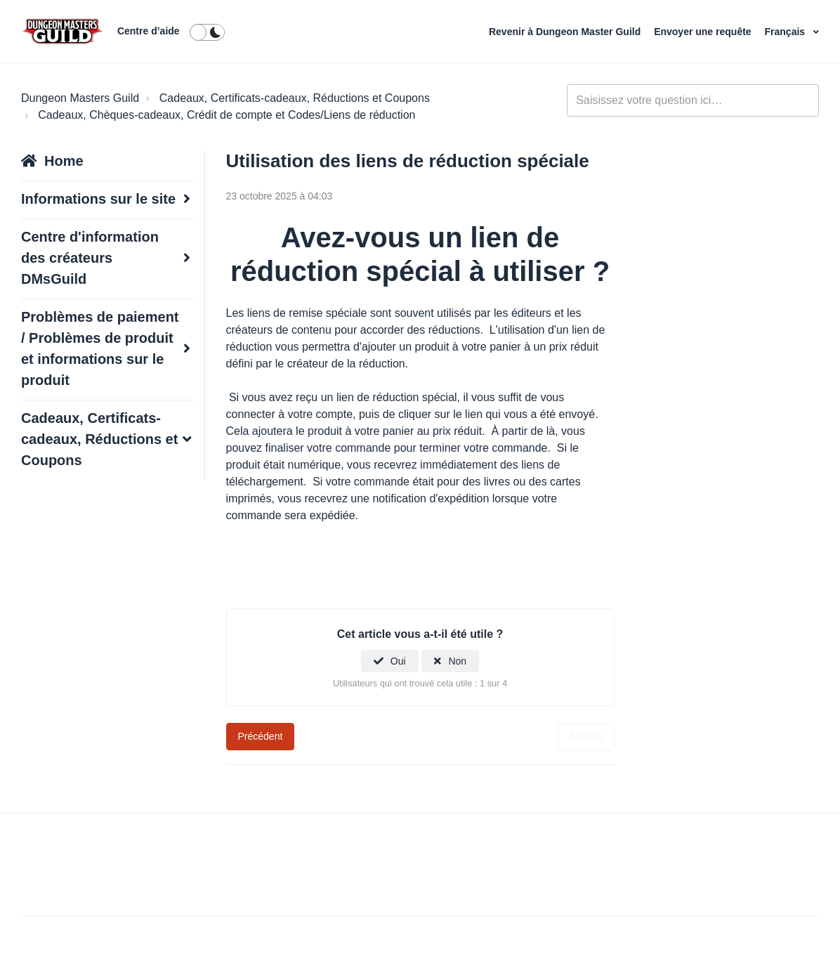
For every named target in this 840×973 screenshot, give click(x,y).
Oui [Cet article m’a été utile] (398, 661)
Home (64, 161)
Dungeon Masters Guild (80, 98)
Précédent (260, 736)
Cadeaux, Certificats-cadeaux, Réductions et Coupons (294, 98)
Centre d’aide (148, 31)
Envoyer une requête (704, 31)
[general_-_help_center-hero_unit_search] (693, 100)
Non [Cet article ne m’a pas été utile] (457, 661)
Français (786, 31)
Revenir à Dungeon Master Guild (566, 31)
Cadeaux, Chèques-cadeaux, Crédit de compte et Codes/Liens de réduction (226, 115)
